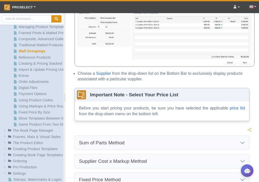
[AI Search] (27, 18)
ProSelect (18, 7)
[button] (32, 130)
